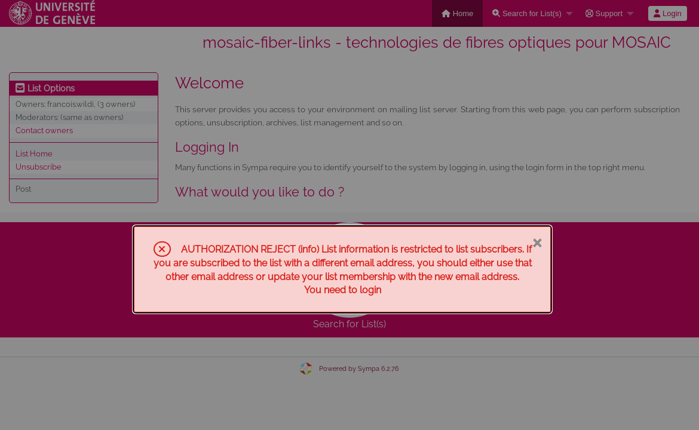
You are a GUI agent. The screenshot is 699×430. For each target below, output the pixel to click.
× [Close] (537, 242)
